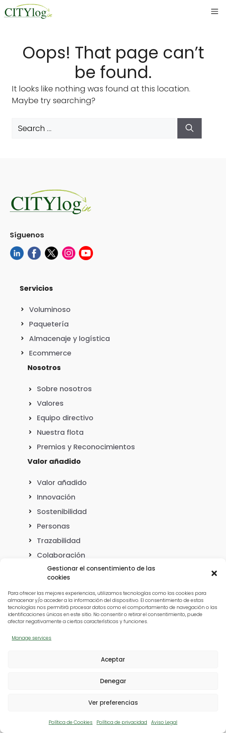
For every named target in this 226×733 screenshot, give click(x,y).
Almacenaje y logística (69, 338)
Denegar (113, 681)
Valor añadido (62, 482)
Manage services (31, 638)
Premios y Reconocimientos (86, 447)
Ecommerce (50, 353)
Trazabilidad (58, 540)
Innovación (56, 497)
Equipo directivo (65, 418)
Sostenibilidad (62, 511)
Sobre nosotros (64, 389)
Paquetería (49, 324)
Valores (50, 403)
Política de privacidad (122, 722)
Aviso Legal (164, 722)
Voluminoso (50, 309)
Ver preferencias (113, 702)
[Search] (189, 128)
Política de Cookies (71, 722)
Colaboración (61, 555)
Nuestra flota (60, 432)
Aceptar (113, 659)
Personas (53, 526)
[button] (214, 573)
